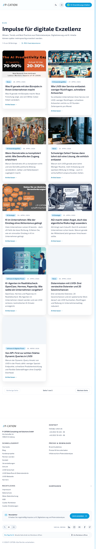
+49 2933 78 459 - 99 (57, 432)
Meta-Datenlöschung (10, 496)
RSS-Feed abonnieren (30, 43)
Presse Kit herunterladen (58, 450)
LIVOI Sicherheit (8, 470)
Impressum (6, 489)
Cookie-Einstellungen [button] (10, 506)
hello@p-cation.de (55, 429)
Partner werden (8, 457)
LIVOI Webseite (8, 476)
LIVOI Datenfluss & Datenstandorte (15, 473)
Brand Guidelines (55, 447)
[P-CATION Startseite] (10, 4)
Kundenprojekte (8, 453)
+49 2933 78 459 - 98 (57, 435)
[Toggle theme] (55, 5)
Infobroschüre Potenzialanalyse (61, 453)
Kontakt (5, 460)
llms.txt (5, 467)
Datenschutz (7, 493)
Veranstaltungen (8, 463)
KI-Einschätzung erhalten (78, 5)
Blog (4, 450)
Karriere (5, 480)
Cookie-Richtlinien (9, 503)
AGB (4, 499)
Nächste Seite (82, 390)
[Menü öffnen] (61, 5)
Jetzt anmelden (79, 516)
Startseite (6, 447)
